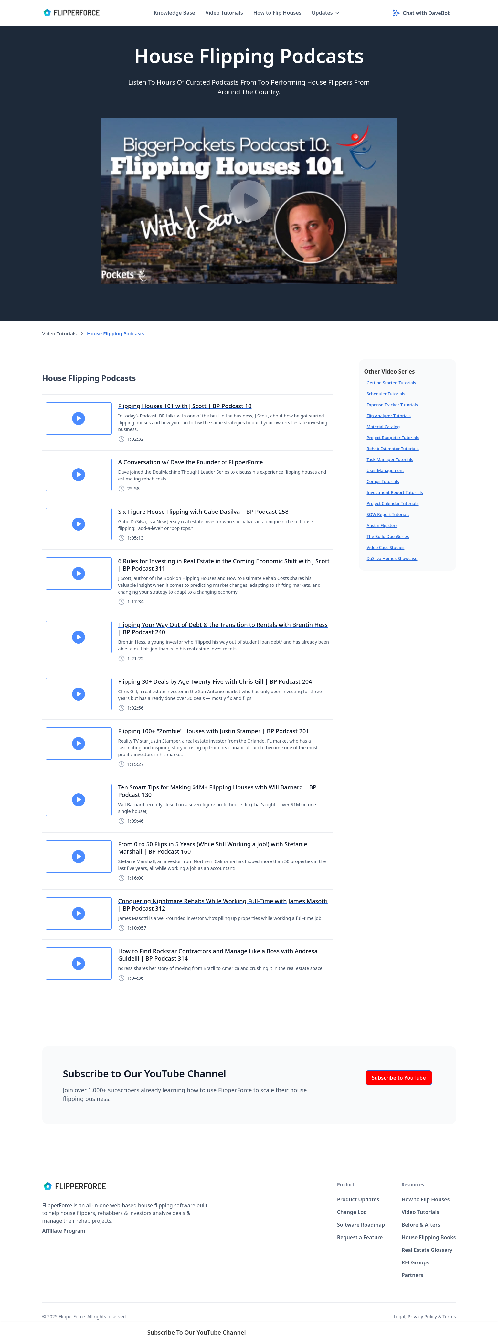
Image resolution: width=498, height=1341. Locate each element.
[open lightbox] (249, 201)
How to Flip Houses (277, 12)
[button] (326, 13)
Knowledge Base (174, 12)
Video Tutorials (224, 12)
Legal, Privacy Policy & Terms (425, 1317)
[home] (71, 13)
